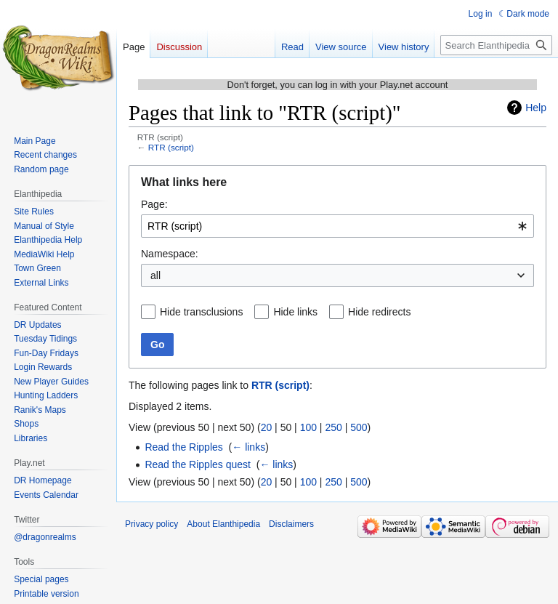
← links (248, 447)
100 (308, 427)
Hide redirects (379, 312)
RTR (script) (171, 147)
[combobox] (337, 226)
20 (266, 427)
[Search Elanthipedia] (496, 45)
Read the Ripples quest (198, 464)
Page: (154, 204)
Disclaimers (291, 524)
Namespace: (169, 253)
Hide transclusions (201, 312)
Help (535, 107)
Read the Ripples (183, 447)
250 (333, 427)
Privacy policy (151, 524)
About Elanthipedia (223, 524)
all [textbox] (155, 275)
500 (358, 427)
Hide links (295, 312)
